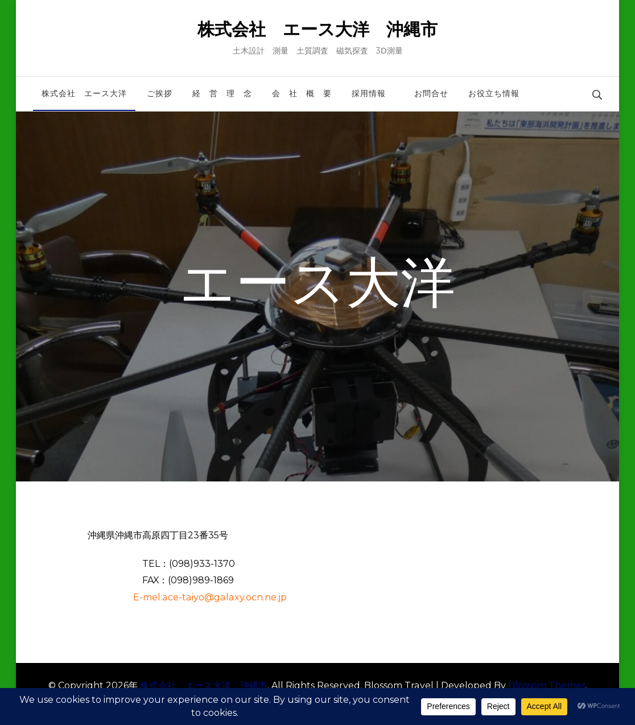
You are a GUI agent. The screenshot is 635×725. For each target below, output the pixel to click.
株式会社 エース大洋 (84, 93)
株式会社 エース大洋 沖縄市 (317, 29)
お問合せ (431, 93)
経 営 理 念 (222, 93)
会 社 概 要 (302, 93)
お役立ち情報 (493, 93)
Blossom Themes (546, 685)
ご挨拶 (159, 93)
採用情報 (373, 93)
